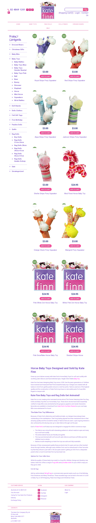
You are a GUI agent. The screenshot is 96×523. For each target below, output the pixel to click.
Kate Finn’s (39, 426)
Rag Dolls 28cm (20, 145)
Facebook (42, 490)
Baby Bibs (16, 54)
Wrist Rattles (19, 100)
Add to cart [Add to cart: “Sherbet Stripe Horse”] (74, 351)
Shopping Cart (72, 13)
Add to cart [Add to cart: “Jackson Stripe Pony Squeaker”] (74, 133)
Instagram (42, 496)
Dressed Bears (78, 24)
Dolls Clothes (17, 110)
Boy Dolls (18, 137)
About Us (67, 490)
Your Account (15, 492)
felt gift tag (48, 473)
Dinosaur (17, 85)
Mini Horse (18, 94)
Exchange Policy (16, 500)
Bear (16, 79)
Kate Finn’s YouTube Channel (67, 406)
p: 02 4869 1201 (16, 521)
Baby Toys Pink (20, 73)
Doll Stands (63, 24)
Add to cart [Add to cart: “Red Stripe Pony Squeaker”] (74, 76)
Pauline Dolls (17, 125)
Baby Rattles (19, 62)
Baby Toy (77, 378)
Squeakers (18, 97)
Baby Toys (33, 24)
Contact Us (83, 15)
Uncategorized (18, 171)
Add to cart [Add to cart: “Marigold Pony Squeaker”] (74, 246)
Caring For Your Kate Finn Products (21, 495)
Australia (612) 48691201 (19, 490)
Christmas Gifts (18, 49)
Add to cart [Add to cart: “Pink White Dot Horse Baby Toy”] (45, 298)
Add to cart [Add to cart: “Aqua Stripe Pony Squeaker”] (45, 133)
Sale (48, 28)
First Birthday (17, 120)
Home (18, 24)
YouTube (42, 493)
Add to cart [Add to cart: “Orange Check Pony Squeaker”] (45, 246)
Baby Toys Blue (20, 65)
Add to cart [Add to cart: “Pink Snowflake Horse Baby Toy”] (45, 351)
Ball (15, 76)
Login (84, 13)
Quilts (14, 129)
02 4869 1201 (16, 9)
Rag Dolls (48, 24)
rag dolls (56, 462)
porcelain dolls (66, 462)
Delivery (13, 497)
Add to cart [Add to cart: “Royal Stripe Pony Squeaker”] (45, 76)
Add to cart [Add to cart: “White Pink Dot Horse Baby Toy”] (74, 298)
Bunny (16, 82)
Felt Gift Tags (17, 115)
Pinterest (42, 499)
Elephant (17, 88)
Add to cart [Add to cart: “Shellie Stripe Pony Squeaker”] (45, 189)
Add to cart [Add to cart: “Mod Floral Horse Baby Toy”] (74, 189)
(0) (79, 13)
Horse (16, 91)
